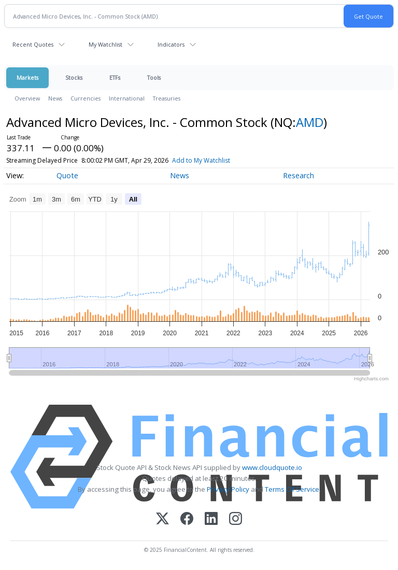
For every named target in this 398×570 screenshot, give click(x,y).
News (55, 98)
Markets (27, 77)
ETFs (114, 77)
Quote (67, 175)
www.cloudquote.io (272, 467)
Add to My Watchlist (201, 160)
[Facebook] (186, 519)
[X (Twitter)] (162, 519)
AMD (309, 122)
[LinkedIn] (211, 519)
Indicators (171, 44)
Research (298, 175)
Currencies (85, 98)
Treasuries (166, 98)
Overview (27, 98)
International (127, 98)
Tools (154, 77)
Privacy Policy (228, 489)
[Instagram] (235, 519)
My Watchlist (105, 44)
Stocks (73, 77)
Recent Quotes (32, 44)
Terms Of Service (292, 489)
